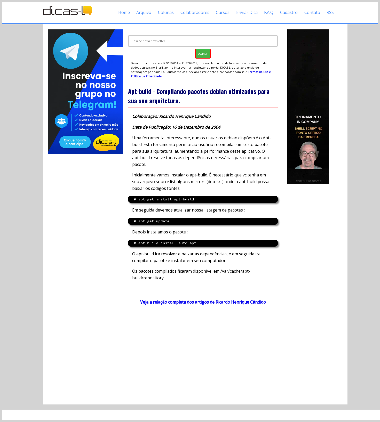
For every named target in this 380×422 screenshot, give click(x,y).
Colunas (166, 12)
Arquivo (143, 12)
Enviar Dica (247, 12)
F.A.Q (268, 12)
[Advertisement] (203, 354)
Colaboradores (194, 12)
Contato (312, 12)
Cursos (222, 12)
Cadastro (289, 12)
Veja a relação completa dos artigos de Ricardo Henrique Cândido (203, 302)
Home (124, 12)
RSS (330, 12)
